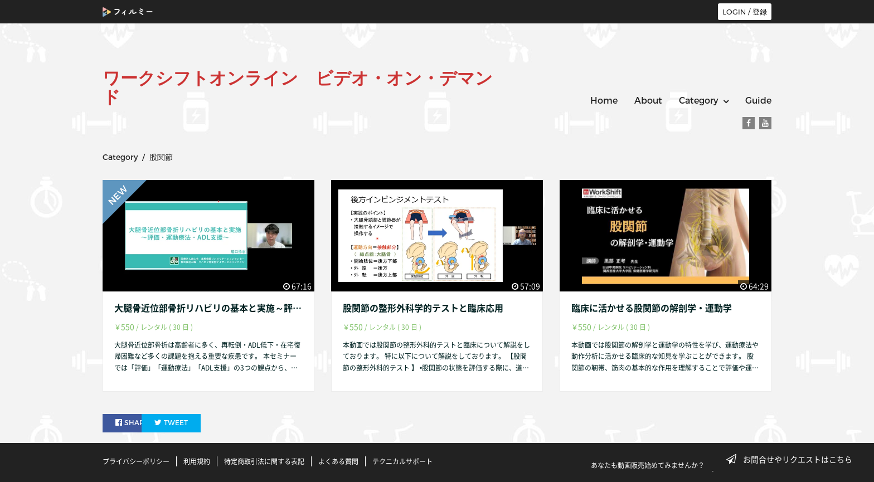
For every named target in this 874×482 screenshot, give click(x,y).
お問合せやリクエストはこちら (792, 459)
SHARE (132, 422)
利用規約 (196, 461)
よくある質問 (338, 461)
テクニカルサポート (402, 461)
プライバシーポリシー (136, 461)
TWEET (198, 422)
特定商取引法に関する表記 (264, 461)
